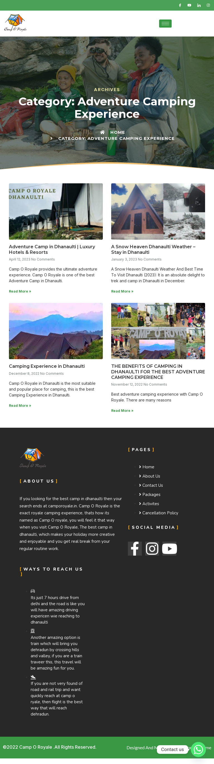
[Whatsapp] (198, 749)
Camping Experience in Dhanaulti (47, 366)
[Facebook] (180, 5)
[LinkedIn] (199, 5)
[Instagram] (208, 5)
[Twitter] (189, 5)
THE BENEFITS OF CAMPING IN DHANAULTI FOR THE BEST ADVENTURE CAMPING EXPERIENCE (158, 372)
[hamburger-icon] (165, 23)
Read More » (20, 291)
